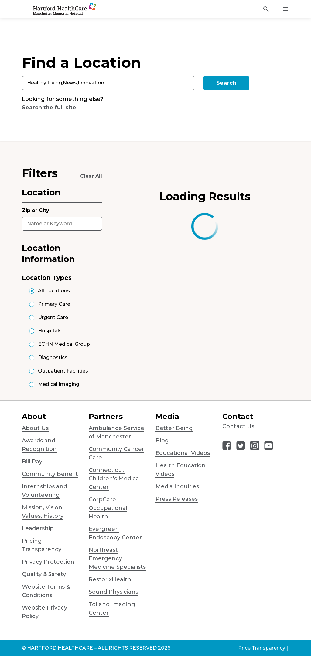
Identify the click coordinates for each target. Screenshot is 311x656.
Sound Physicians (113, 592)
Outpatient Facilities (63, 371)
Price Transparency (261, 648)
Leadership (38, 528)
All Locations (54, 291)
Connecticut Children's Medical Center (115, 478)
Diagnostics (52, 357)
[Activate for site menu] (285, 9)
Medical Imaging (58, 384)
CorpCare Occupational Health (108, 508)
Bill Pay (32, 461)
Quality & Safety (44, 574)
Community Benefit (50, 474)
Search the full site (49, 107)
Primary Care (54, 304)
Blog (162, 440)
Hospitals (50, 331)
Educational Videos (183, 453)
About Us (35, 428)
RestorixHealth (110, 579)
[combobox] (108, 83)
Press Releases (177, 499)
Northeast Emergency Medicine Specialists (117, 558)
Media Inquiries (177, 486)
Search (226, 83)
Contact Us (238, 426)
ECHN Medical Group (64, 344)
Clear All (91, 176)
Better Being (174, 428)
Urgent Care (53, 317)
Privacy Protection (48, 561)
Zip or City (35, 210)
